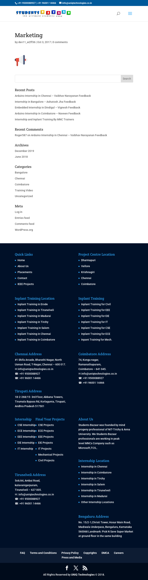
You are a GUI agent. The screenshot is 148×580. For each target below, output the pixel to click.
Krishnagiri (88, 272)
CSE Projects (46, 425)
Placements (25, 272)
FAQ (22, 552)
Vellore (85, 266)
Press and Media (72, 557)
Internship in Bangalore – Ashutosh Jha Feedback (45, 101)
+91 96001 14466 (46, 3)
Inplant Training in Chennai (34, 333)
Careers (119, 552)
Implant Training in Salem (33, 327)
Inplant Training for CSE (95, 327)
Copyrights (90, 552)
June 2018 (21, 156)
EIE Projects (45, 442)
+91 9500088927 (27, 3)
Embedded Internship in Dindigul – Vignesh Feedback (47, 107)
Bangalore (21, 172)
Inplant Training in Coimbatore (36, 339)
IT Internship (25, 448)
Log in (18, 211)
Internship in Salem (93, 484)
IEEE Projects (26, 284)
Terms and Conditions (43, 552)
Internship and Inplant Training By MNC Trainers (44, 119)
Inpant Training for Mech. (96, 339)
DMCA (105, 552)
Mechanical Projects (50, 454)
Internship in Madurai (94, 496)
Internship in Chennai (94, 466)
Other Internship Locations (97, 502)
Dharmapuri (88, 260)
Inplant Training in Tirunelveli (36, 310)
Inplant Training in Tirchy (33, 321)
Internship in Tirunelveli (95, 490)
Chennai (20, 178)
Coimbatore (22, 184)
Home (21, 260)
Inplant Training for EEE (95, 310)
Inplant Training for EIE (95, 316)
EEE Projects (46, 436)
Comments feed (24, 223)
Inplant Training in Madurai (34, 316)
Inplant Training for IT (94, 321)
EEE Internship (26, 436)
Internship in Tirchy (93, 478)
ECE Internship (26, 430)
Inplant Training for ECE (95, 333)
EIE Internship (26, 442)
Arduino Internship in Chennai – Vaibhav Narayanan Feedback (53, 95)
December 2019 (24, 150)
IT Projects (44, 448)
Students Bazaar (88, 425)
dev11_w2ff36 (26, 42)
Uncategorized (24, 196)
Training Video (24, 190)
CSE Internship (26, 425)
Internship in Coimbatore (96, 472)
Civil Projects (46, 460)
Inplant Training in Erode (33, 304)
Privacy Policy (70, 552)
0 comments (60, 42)
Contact (22, 278)
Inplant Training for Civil (96, 304)
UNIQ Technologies (83, 574)
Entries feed (22, 217)
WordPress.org (24, 229)
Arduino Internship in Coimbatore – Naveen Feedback (47, 113)
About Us (23, 266)
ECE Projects (46, 430)
